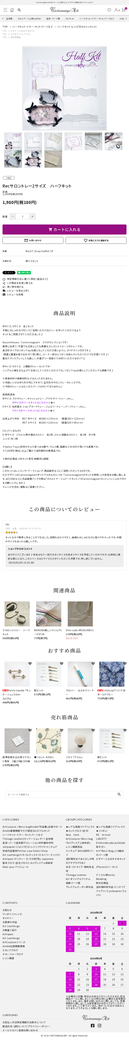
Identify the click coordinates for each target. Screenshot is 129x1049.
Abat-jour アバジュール (16, 867)
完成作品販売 (10, 850)
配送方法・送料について (15, 1026)
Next (126, 18)
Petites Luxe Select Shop (32, 850)
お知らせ (7, 910)
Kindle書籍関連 (11, 830)
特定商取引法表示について (31, 1022)
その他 (32, 858)
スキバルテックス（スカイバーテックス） (40, 854)
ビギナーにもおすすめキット (23, 30)
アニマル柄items (105, 875)
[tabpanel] (64, 88)
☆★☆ (51, 402)
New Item (72, 834)
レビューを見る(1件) (16, 290)
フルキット (69, 18)
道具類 (19, 842)
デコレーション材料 (33, 842)
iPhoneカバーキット (107, 867)
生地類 (9, 18)
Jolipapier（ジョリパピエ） (17, 846)
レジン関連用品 (74, 846)
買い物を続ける (13, 286)
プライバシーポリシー (39, 1026)
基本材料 (49, 842)
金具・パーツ (9, 842)
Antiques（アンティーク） (16, 858)
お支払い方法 (10, 1022)
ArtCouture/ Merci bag (79, 838)
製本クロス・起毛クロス (15, 862)
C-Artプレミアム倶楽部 (40, 862)
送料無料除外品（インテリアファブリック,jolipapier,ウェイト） (111, 891)
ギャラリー (8, 918)
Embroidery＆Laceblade (110, 842)
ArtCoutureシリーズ (14, 942)
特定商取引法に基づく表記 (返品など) (25, 279)
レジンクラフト (38, 846)
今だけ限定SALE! (29, 830)
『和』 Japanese (44, 858)
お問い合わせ (33, 240)
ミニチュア (51, 846)
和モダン (100, 846)
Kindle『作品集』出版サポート (46, 826)
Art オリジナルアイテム (20, 34)
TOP (5, 30)
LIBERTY (101, 838)
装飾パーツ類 (73, 883)
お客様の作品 (10, 922)
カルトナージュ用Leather (29, 18)
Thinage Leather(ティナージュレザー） (24, 838)
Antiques (8, 934)
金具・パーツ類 (53, 18)
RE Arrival (103, 834)
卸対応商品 (16, 37)
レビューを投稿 (13, 294)
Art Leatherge (11, 854)
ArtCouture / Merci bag (16, 826)
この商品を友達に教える (18, 283)
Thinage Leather (76, 875)
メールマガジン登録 (13, 1030)
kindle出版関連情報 (14, 946)
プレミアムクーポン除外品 (79, 887)
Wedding (101, 879)
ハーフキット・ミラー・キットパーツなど (97, 18)
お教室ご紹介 (10, 930)
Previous (3, 18)
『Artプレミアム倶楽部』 (78, 842)
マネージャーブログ (13, 954)
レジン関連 (8, 958)
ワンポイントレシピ (12, 914)
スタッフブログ (10, 950)
